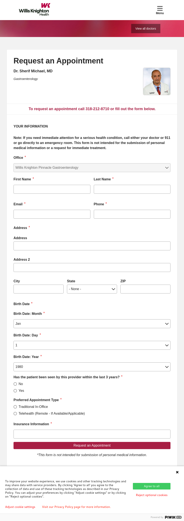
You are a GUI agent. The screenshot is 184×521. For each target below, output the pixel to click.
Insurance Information (31, 424)
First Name (22, 179)
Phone (99, 204)
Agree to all (151, 486)
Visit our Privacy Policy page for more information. (76, 507)
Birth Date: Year (26, 357)
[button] (161, 10)
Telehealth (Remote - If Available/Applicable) (52, 413)
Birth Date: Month (28, 313)
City (17, 281)
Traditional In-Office (33, 407)
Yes (21, 390)
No (21, 384)
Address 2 (22, 259)
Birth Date (22, 304)
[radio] (15, 384)
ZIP (123, 281)
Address (20, 238)
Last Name (102, 179)
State (71, 281)
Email (18, 204)
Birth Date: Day (26, 335)
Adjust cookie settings (20, 507)
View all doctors (145, 28)
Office (18, 157)
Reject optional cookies (152, 495)
